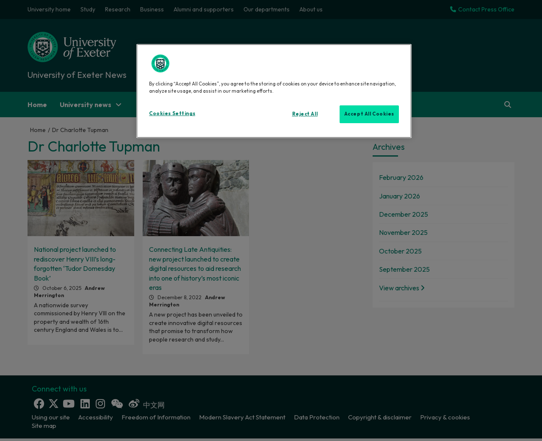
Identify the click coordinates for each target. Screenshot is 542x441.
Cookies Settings (172, 113)
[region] (274, 91)
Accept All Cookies (369, 114)
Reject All (305, 114)
